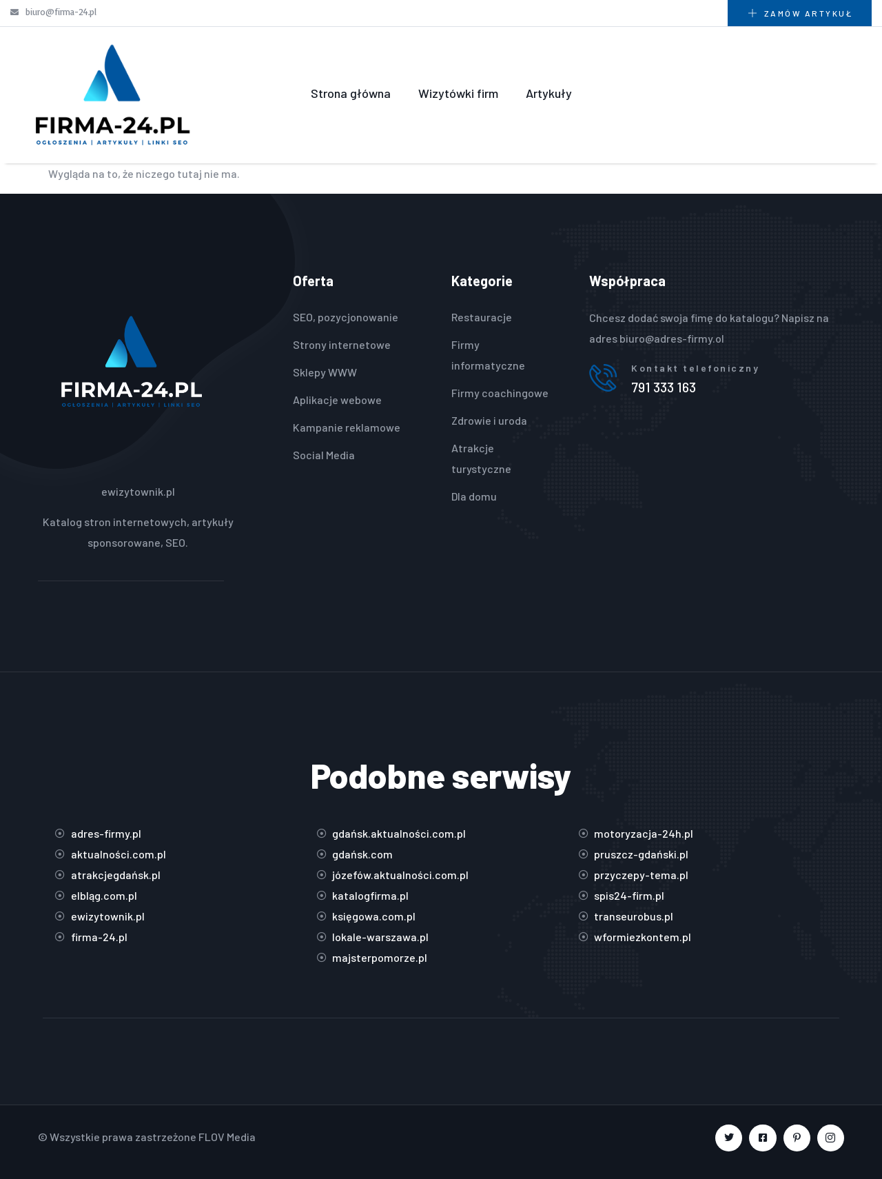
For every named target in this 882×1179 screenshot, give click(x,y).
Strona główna (351, 93)
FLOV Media (227, 1136)
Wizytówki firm (458, 93)
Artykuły (549, 93)
